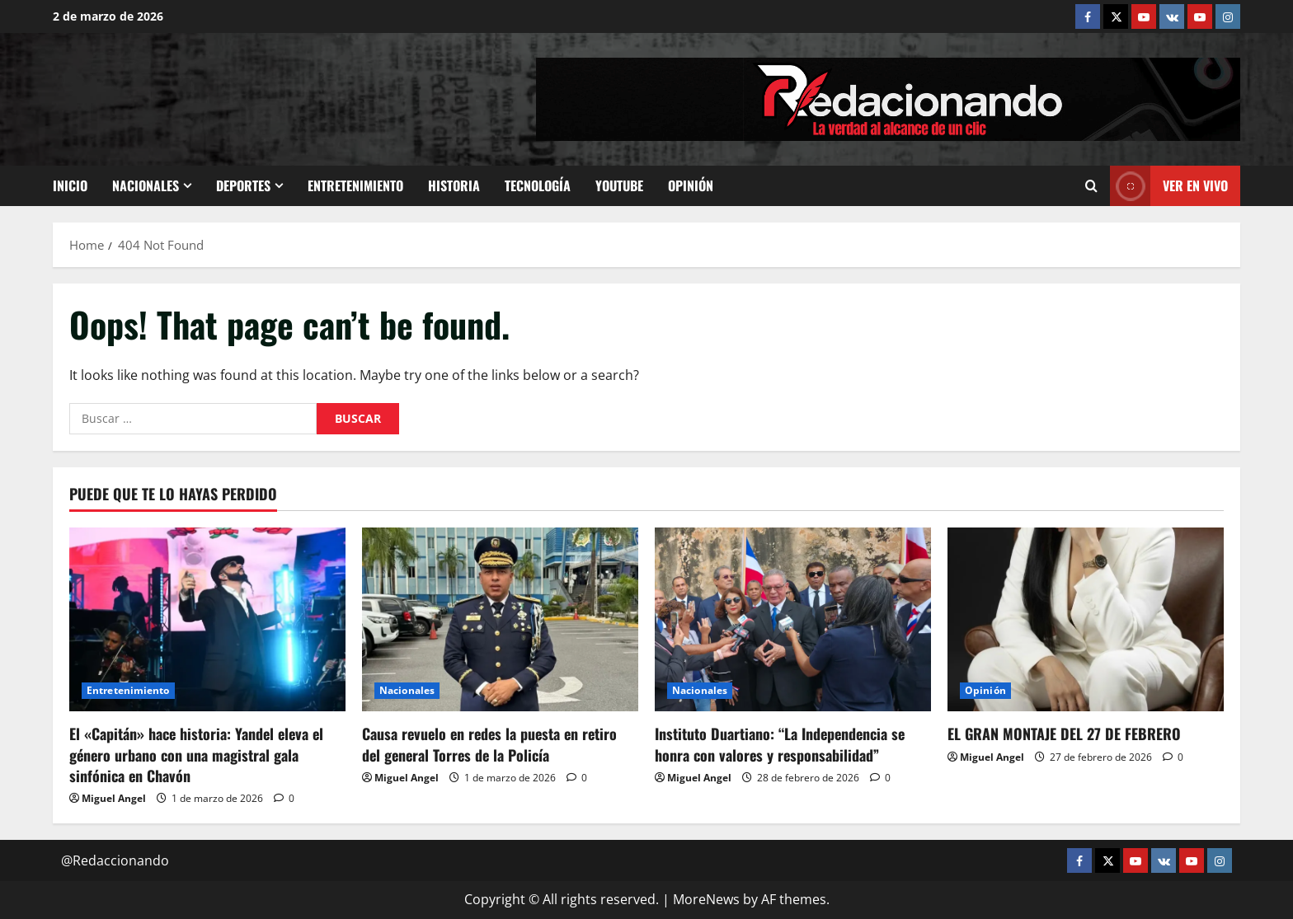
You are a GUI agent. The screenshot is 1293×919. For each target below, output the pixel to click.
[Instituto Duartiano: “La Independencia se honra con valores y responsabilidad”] (793, 619)
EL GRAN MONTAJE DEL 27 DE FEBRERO (1064, 733)
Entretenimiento (355, 185)
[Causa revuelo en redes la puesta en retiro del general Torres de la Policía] (500, 619)
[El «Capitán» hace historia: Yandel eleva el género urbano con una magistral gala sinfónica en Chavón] (207, 619)
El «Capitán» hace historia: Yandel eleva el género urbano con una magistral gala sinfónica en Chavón (196, 754)
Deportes (243, 185)
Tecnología (538, 185)
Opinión (690, 185)
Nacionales (145, 185)
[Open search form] (1091, 186)
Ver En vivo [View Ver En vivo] (1169, 186)
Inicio (70, 185)
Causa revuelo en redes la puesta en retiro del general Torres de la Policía (489, 744)
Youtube (619, 185)
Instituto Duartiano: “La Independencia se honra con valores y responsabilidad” (780, 744)
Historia (454, 185)
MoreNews (706, 899)
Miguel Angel (114, 798)
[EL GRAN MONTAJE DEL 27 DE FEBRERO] (1085, 619)
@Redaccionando (115, 860)
